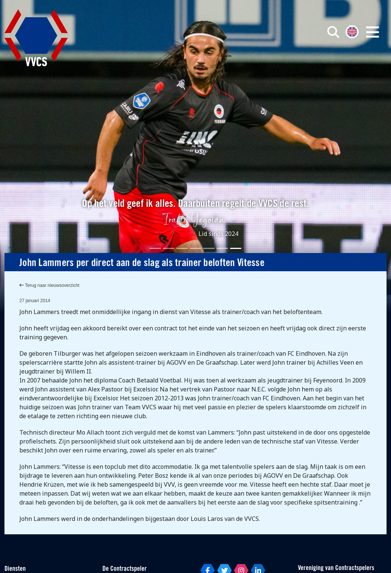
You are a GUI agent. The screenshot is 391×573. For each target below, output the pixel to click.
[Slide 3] (182, 248)
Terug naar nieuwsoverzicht (49, 285)
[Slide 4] (195, 248)
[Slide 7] (235, 248)
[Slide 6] (222, 248)
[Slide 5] (208, 248)
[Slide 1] (155, 248)
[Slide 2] (168, 248)
